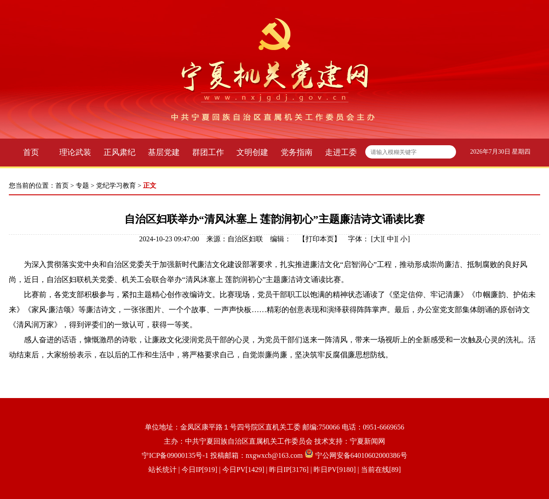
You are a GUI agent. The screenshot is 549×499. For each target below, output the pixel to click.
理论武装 (75, 152)
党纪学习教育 (116, 185)
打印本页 (319, 239)
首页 (31, 152)
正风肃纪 (119, 152)
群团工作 (208, 152)
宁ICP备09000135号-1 (175, 455)
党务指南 (297, 152)
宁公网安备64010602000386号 (361, 455)
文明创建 (252, 152)
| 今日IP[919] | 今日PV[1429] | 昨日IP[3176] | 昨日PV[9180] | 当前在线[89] (289, 469)
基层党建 (164, 152)
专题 (82, 185)
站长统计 (162, 469)
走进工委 (341, 152)
